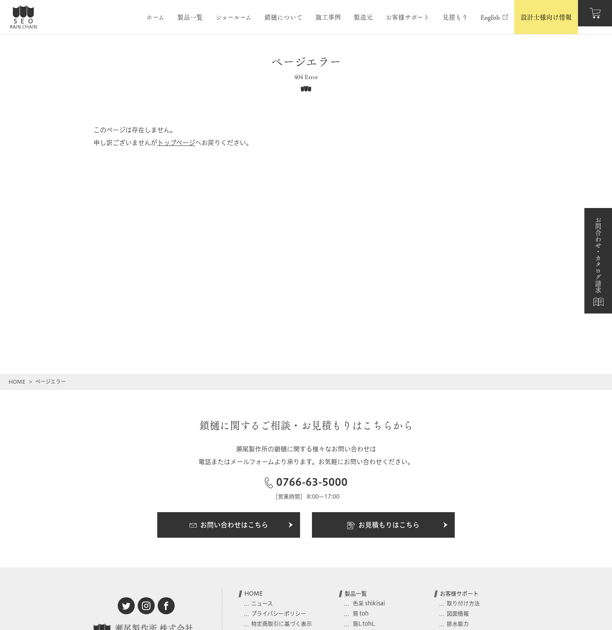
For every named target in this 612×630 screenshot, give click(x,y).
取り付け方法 (463, 603)
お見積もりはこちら (397, 525)
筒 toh (359, 613)
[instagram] (146, 605)
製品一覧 (356, 593)
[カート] (595, 17)
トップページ (176, 143)
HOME (17, 382)
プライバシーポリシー (278, 613)
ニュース (262, 603)
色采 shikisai (368, 603)
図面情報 (458, 613)
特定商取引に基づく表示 (281, 623)
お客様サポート (459, 593)
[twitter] (126, 605)
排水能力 (458, 623)
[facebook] (166, 605)
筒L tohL (363, 623)
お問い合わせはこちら (241, 525)
